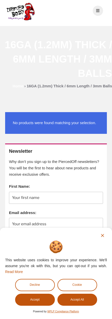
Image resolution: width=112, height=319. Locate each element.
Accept (35, 299)
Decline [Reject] (35, 285)
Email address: (22, 212)
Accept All (77, 299)
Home (18, 86)
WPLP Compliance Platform (63, 311)
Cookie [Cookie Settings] (77, 285)
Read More (14, 272)
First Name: (19, 186)
